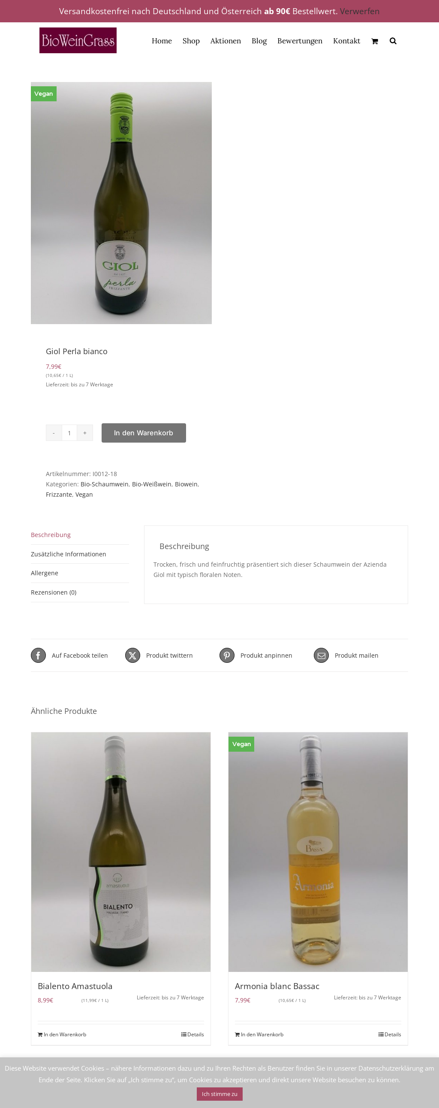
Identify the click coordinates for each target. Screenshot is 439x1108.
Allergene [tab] (44, 573)
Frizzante (59, 494)
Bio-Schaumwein (105, 484)
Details (195, 1034)
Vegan (84, 494)
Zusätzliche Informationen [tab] (68, 554)
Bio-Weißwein (151, 484)
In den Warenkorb (144, 432)
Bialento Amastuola (75, 986)
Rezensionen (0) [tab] (53, 592)
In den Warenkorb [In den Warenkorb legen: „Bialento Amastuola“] (65, 1034)
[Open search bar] (393, 40)
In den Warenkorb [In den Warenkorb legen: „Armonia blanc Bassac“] (262, 1034)
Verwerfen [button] (360, 11)
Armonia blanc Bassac (277, 986)
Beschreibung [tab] (51, 535)
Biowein (186, 484)
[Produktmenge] (69, 432)
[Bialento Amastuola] (120, 852)
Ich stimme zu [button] (220, 1094)
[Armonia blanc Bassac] (318, 852)
